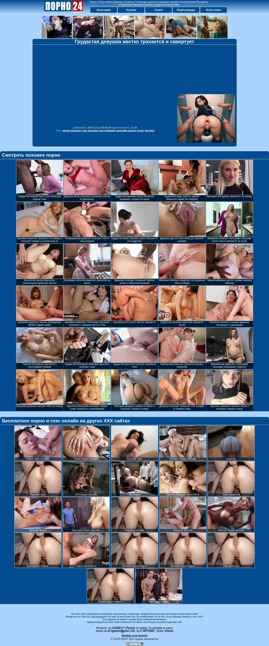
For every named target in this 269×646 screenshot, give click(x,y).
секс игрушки (90, 130)
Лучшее (131, 9)
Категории (103, 9)
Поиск (158, 9)
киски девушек (71, 130)
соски (140, 130)
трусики (149, 130)
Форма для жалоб (134, 635)
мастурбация (107, 130)
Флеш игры (213, 9)
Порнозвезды (186, 9)
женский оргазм (126, 130)
